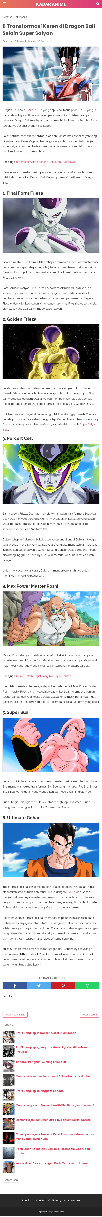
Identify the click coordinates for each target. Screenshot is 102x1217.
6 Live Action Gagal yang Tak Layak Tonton (43, 676)
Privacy (57, 1201)
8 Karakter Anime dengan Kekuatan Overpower (46, 162)
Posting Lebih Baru (15, 1015)
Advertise (75, 1201)
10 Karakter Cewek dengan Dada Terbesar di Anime (52, 1164)
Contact (40, 1201)
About (24, 1201)
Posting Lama (89, 1015)
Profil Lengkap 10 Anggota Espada (40, 1091)
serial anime (34, 110)
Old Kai (71, 892)
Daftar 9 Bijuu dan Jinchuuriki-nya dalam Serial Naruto (53, 1120)
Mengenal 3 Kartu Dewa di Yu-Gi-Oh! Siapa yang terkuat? (55, 1106)
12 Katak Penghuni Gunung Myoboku (41, 1062)
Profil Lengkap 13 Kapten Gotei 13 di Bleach (46, 1033)
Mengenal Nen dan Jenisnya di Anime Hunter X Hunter (53, 1077)
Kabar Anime (51, 4)
